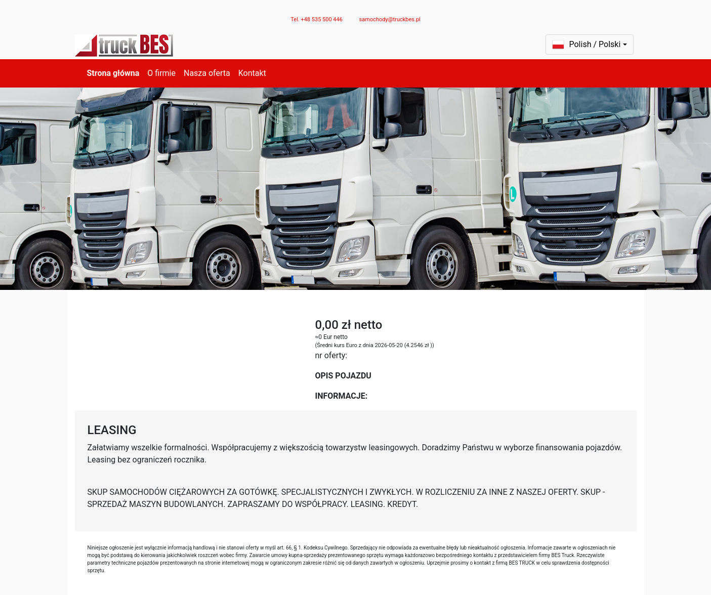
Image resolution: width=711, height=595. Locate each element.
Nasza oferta (207, 73)
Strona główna (113, 73)
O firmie (161, 73)
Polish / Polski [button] (586, 44)
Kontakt (252, 73)
